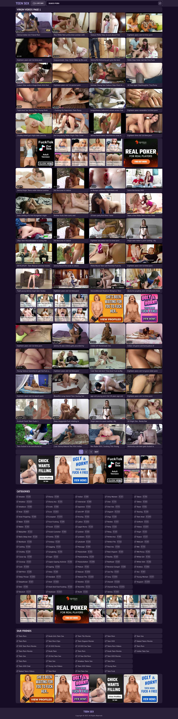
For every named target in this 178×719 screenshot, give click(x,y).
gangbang (55, 551)
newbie (84, 581)
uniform (143, 521)
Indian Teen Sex (143, 651)
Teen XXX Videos (84, 666)
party (112, 526)
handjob (54, 576)
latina (83, 521)
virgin (142, 531)
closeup (25, 561)
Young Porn (111, 666)
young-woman (145, 576)
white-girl (144, 556)
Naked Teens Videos (26, 671)
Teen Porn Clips (54, 641)
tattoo (142, 501)
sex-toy (113, 571)
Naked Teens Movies (145, 641)
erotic (53, 506)
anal (24, 511)
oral (112, 501)
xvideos (143, 566)
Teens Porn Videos (114, 646)
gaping (54, 566)
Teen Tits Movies (84, 636)
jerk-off (84, 511)
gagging (54, 546)
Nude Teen (52, 651)
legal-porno (85, 526)
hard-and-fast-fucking (60, 586)
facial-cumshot (57, 531)
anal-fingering (28, 516)
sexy (112, 576)
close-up (25, 556)
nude (83, 591)
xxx (141, 571)
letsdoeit (84, 541)
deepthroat (26, 581)
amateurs (25, 506)
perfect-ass (114, 536)
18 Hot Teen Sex (54, 656)
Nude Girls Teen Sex (56, 636)
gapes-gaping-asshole (60, 561)
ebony (53, 496)
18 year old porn (84, 656)
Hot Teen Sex (83, 671)
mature (83, 566)
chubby (25, 551)
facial (54, 526)
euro (53, 511)
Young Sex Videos (55, 666)
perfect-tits (114, 541)
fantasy (54, 541)
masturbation (86, 561)
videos (143, 526)
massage (84, 546)
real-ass (113, 546)
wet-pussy (143, 551)
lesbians (84, 536)
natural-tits (86, 576)
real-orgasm (115, 551)
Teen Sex (51, 661)
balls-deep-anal (28, 536)
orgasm (113, 511)
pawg (112, 531)
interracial (85, 501)
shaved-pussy (116, 586)
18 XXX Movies (54, 646)
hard (53, 581)
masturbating (86, 556)
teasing (143, 511)
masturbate (85, 551)
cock (24, 566)
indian (83, 496)
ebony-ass (55, 501)
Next (96, 452)
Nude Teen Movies (114, 651)
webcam (143, 541)
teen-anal (144, 516)
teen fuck (111, 671)
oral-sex (113, 506)
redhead (113, 561)
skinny (113, 591)
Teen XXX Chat (24, 666)
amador (25, 496)
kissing (84, 516)
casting (25, 546)
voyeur (142, 536)
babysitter (26, 531)
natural (84, 571)
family (53, 536)
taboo (142, 496)
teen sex (22, 656)
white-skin (144, 561)
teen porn (111, 636)
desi (23, 586)
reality (113, 556)
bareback (25, 541)
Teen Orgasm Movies (86, 641)
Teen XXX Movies (114, 656)
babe (24, 521)
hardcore (55, 591)
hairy (53, 571)
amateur (25, 501)
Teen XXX (111, 641)
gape (53, 556)
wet (141, 546)
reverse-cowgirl (116, 566)
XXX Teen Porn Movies (27, 646)
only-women (115, 496)
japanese (84, 506)
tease (142, 506)
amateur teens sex (85, 661)
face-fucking (56, 521)
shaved (113, 581)
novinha (84, 586)
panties (113, 521)
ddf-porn (25, 571)
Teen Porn (22, 636)
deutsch (25, 591)
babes (24, 526)
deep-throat (27, 576)
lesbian (84, 531)
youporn (143, 581)
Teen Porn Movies (25, 651)
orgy (112, 516)
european (55, 516)
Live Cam (39, 3)
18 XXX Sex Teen (84, 646)
